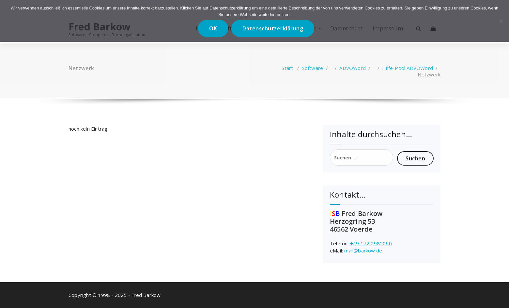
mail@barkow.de (363, 250)
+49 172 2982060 (371, 243)
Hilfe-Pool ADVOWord (407, 68)
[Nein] (501, 21)
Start (287, 68)
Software (312, 68)
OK (213, 28)
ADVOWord (352, 68)
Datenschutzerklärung (272, 28)
